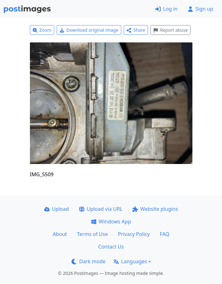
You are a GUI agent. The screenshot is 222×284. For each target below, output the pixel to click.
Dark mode (88, 261)
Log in (166, 8)
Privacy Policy (134, 234)
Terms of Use (92, 234)
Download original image (89, 30)
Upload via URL (100, 208)
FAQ (164, 234)
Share (136, 30)
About (60, 234)
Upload (56, 208)
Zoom (42, 30)
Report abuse (170, 30)
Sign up (200, 8)
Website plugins (155, 208)
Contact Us (111, 246)
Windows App (111, 221)
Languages (130, 261)
